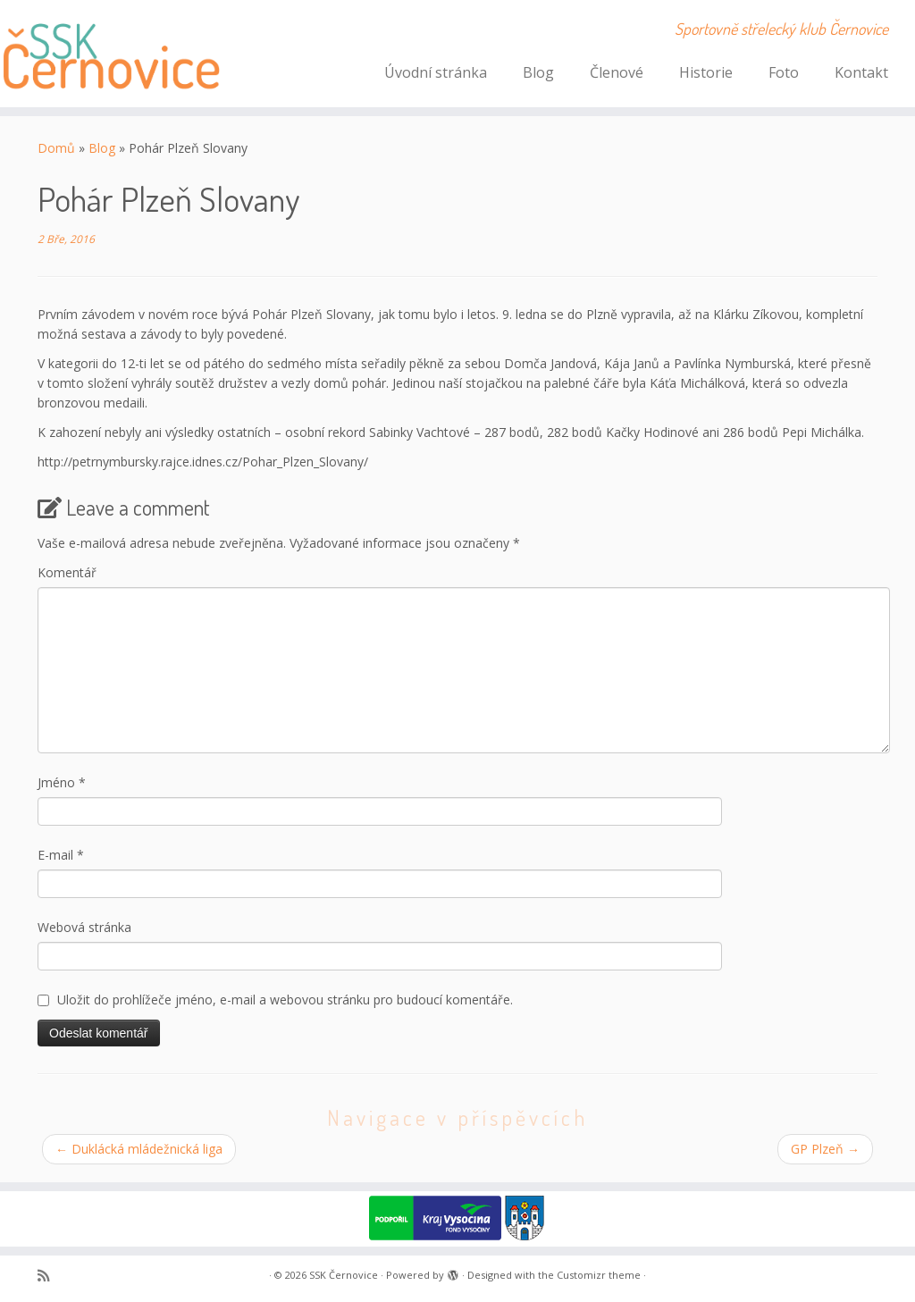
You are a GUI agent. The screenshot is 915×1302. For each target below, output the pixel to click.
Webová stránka (84, 927)
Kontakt (861, 72)
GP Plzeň (825, 1148)
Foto (783, 72)
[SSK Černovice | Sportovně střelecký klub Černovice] (107, 53)
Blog (538, 72)
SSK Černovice (343, 1274)
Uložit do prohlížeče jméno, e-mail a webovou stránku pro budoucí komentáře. (285, 999)
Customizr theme (599, 1274)
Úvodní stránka (435, 72)
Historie (706, 72)
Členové (616, 72)
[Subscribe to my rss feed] (49, 1275)
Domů (56, 147)
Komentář (67, 572)
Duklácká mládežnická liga (138, 1148)
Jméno (62, 782)
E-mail (61, 854)
